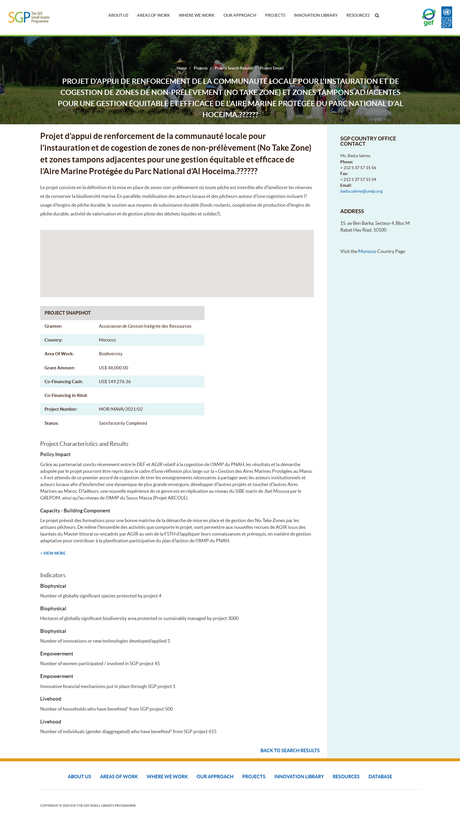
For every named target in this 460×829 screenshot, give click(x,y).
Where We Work (197, 15)
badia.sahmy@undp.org (361, 191)
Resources (358, 15)
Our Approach (240, 15)
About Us (118, 15)
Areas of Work (153, 15)
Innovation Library (316, 15)
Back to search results (290, 750)
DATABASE (380, 776)
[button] (177, 258)
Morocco (367, 251)
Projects (275, 15)
